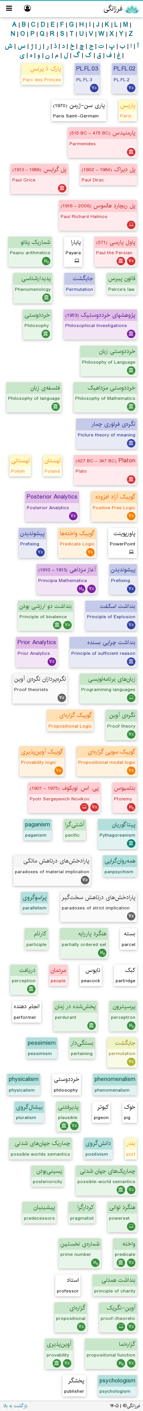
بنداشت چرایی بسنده (111, 642)
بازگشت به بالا (15, 1405)
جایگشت (125, 1043)
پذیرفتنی (68, 1107)
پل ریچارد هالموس (98, 205)
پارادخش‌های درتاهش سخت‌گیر (98, 897)
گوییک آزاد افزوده (115, 497)
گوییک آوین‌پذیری (42, 752)
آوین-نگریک (121, 1308)
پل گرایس (39, 169)
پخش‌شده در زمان (75, 1006)
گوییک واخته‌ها (77, 533)
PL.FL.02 (124, 69)
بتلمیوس (124, 788)
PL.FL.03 (87, 69)
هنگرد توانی (122, 1207)
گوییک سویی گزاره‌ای (111, 752)
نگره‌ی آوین (122, 715)
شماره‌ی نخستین (80, 1244)
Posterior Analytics (52, 497)
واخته (128, 1244)
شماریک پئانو (35, 242)
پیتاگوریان (123, 824)
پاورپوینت (124, 533)
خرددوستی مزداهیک (111, 388)
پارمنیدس (102, 133)
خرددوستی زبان (117, 351)
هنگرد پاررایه (92, 933)
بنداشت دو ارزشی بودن (45, 606)
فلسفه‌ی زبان (45, 388)
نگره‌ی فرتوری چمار (113, 424)
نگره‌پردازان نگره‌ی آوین (40, 679)
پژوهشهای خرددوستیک (100, 315)
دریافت (27, 970)
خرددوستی (37, 315)
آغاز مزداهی (67, 569)
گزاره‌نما (127, 1344)
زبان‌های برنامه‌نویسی (111, 679)
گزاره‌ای (77, 1308)
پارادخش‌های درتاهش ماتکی (56, 861)
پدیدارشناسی (36, 278)
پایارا (76, 242)
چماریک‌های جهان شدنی (107, 1171)
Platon (105, 460)
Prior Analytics (37, 642)
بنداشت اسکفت (117, 606)
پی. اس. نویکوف (64, 788)
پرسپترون (124, 1006)
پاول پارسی (115, 242)
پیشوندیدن (32, 533)
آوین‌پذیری (59, 1344)
